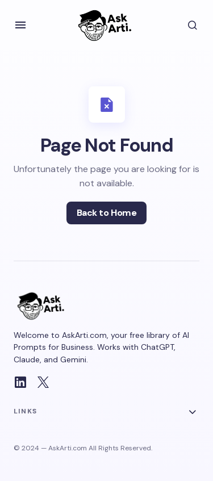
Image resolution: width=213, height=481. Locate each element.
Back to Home (106, 213)
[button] (20, 25)
